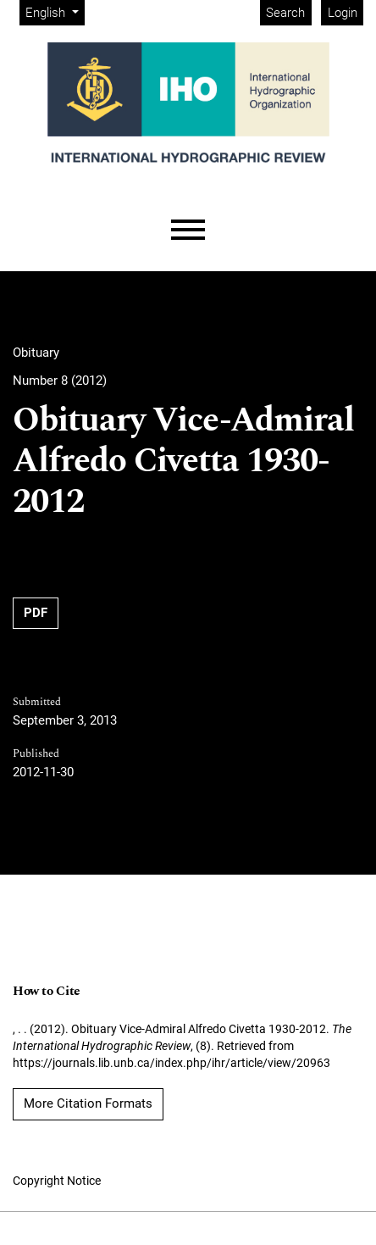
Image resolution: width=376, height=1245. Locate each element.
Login (342, 12)
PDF (35, 612)
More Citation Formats (88, 1103)
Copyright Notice (57, 1180)
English (55, 11)
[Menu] (188, 230)
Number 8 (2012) (60, 380)
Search (285, 12)
